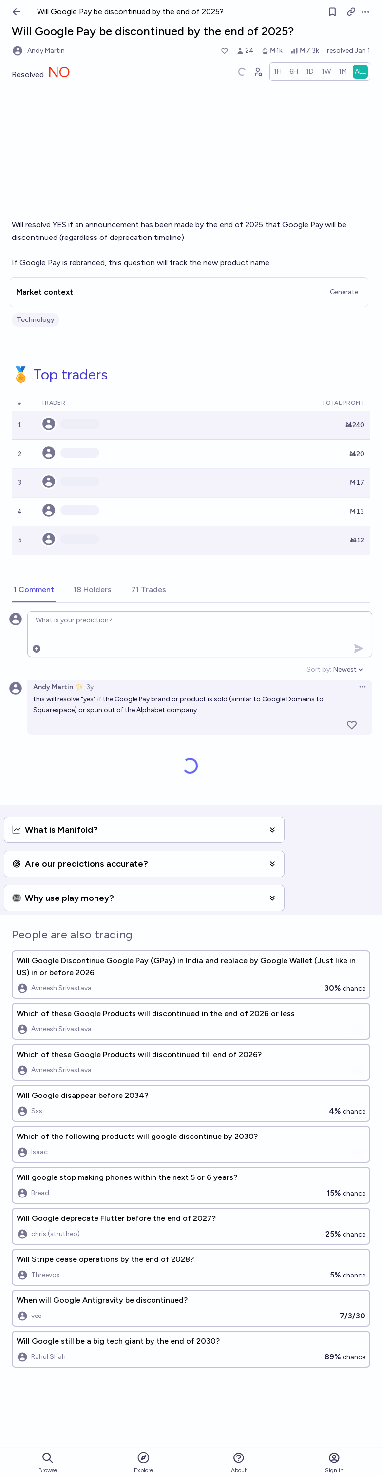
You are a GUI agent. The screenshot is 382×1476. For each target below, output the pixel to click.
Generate (344, 292)
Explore (143, 1462)
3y (90, 687)
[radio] (278, 72)
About (239, 1463)
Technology (36, 320)
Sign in (334, 1463)
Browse (47, 1463)
